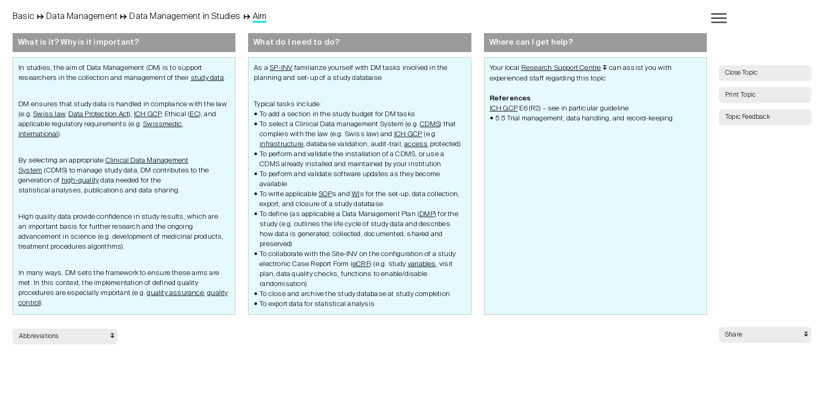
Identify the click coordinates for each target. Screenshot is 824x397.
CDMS (430, 124)
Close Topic (741, 73)
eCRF (361, 264)
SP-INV (281, 68)
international (38, 134)
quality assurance (175, 293)
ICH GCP (147, 114)
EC (194, 114)
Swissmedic (162, 124)
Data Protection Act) (99, 114)
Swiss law (49, 114)
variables (422, 264)
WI (355, 194)
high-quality (80, 180)
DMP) (427, 214)
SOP (325, 194)
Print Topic (740, 95)
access (416, 144)
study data (207, 78)
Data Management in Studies (184, 17)
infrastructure (281, 144)
